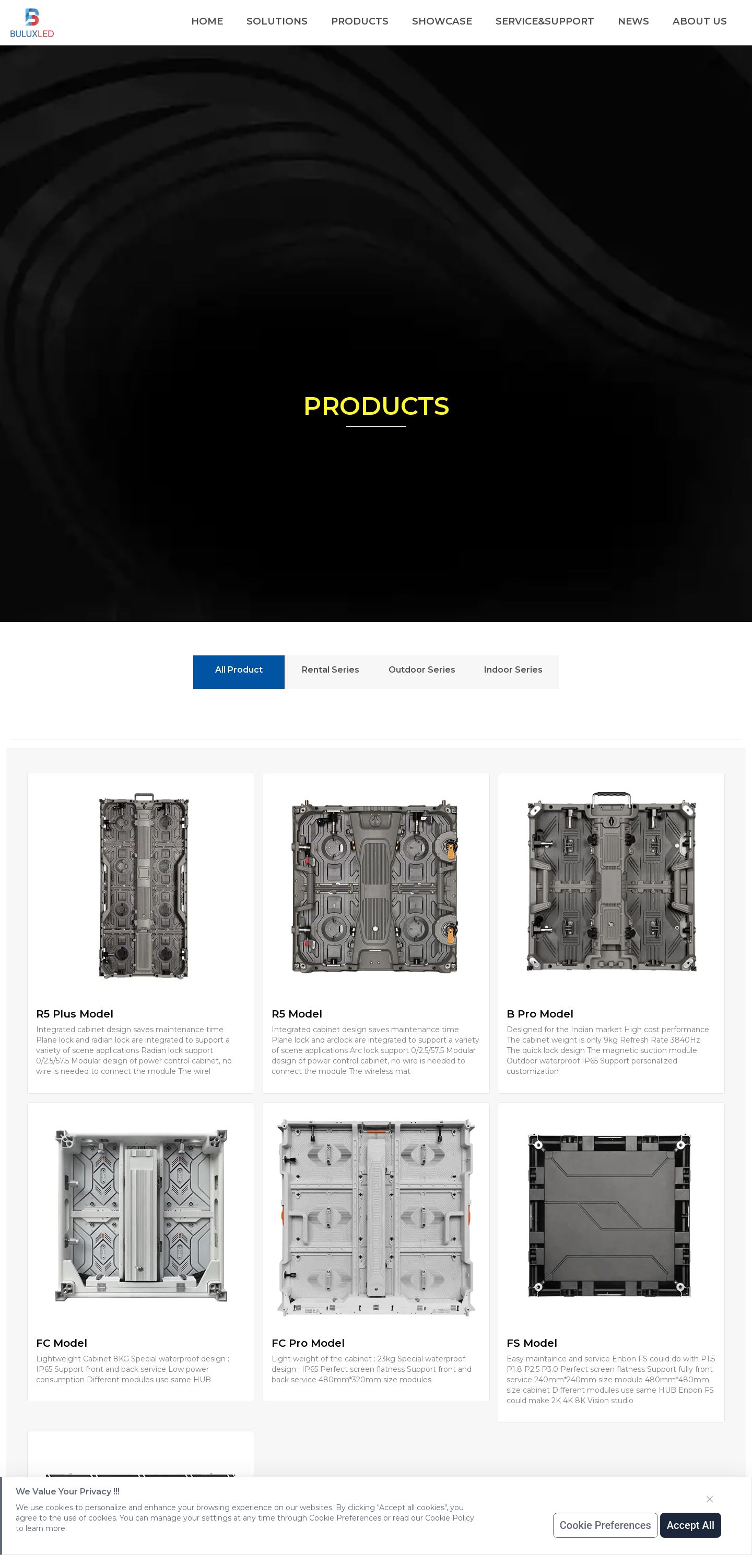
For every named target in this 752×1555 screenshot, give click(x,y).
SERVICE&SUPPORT (545, 21)
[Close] (709, 1499)
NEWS (633, 21)
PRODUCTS (360, 21)
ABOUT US (700, 21)
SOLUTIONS (277, 21)
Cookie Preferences (605, 1525)
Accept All (690, 1525)
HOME (207, 21)
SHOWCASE (442, 21)
